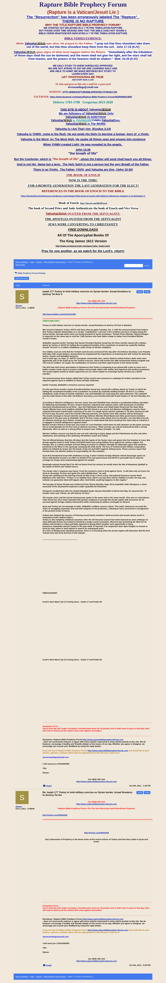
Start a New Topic (22, 278)
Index (32, 262)
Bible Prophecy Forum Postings (55, 262)
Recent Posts (20, 265)
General (39, 262)
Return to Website (22, 262)
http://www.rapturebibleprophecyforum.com (96, 303)
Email (48, 786)
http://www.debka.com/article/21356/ (59, 314)
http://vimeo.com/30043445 (55, 815)
